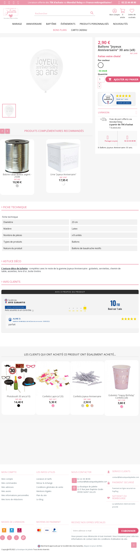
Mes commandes (9, 483)
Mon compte (7, 479)
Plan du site (41, 495)
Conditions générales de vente (49, 487)
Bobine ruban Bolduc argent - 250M (17, 175)
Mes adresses (7, 487)
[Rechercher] (64, 13)
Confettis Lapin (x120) (52, 396)
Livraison (117, 112)
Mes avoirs (6, 491)
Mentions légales (43, 491)
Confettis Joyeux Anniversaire (87, 396)
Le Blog (39, 499)
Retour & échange (44, 483)
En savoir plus (116, 127)
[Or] (87, 405)
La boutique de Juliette (24, 549)
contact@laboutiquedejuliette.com (92, 481)
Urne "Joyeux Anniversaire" (63, 174)
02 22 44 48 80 (126, 3)
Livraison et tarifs (44, 479)
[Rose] (53, 405)
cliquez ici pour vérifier (93, 546)
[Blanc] (63, 183)
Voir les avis (124, 103)
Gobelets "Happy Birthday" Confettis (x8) (121, 396)
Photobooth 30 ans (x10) (18, 396)
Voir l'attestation (15, 307)
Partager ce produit (111, 138)
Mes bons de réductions (12, 499)
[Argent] (17, 185)
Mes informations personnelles (15, 495)
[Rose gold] (92, 405)
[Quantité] (101, 79)
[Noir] (18, 405)
